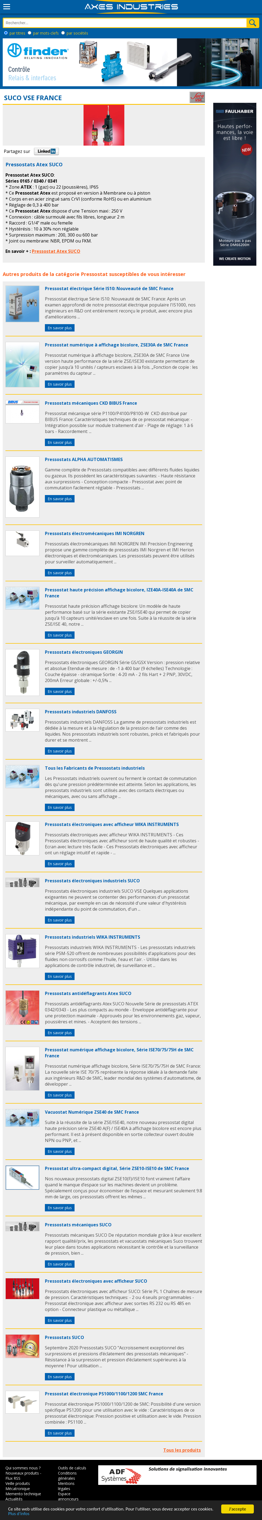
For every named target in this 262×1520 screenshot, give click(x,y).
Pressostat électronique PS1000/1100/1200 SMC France (104, 1394)
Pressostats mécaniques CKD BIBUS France (91, 403)
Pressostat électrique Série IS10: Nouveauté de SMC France (109, 288)
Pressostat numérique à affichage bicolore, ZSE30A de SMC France (116, 345)
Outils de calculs (72, 1467)
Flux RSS (12, 1478)
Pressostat (94, 274)
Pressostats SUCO (64, 1337)
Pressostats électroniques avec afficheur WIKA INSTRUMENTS (112, 824)
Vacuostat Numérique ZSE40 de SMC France (92, 1112)
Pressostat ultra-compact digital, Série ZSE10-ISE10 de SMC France (117, 1168)
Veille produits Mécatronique (17, 1486)
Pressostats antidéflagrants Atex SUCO (88, 993)
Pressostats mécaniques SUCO (78, 1225)
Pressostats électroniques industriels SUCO (92, 881)
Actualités (14, 1498)
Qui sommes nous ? (23, 1467)
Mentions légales (66, 1486)
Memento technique (23, 1493)
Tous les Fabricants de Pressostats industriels (95, 768)
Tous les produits (182, 1450)
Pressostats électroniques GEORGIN (84, 652)
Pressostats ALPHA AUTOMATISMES (84, 459)
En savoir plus (60, 327)
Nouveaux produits (22, 1473)
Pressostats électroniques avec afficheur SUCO (96, 1281)
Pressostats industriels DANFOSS (80, 712)
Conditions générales (67, 1475)
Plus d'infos (18, 1514)
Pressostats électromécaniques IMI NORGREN (94, 533)
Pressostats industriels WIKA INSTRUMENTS (92, 937)
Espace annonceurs (68, 1496)
